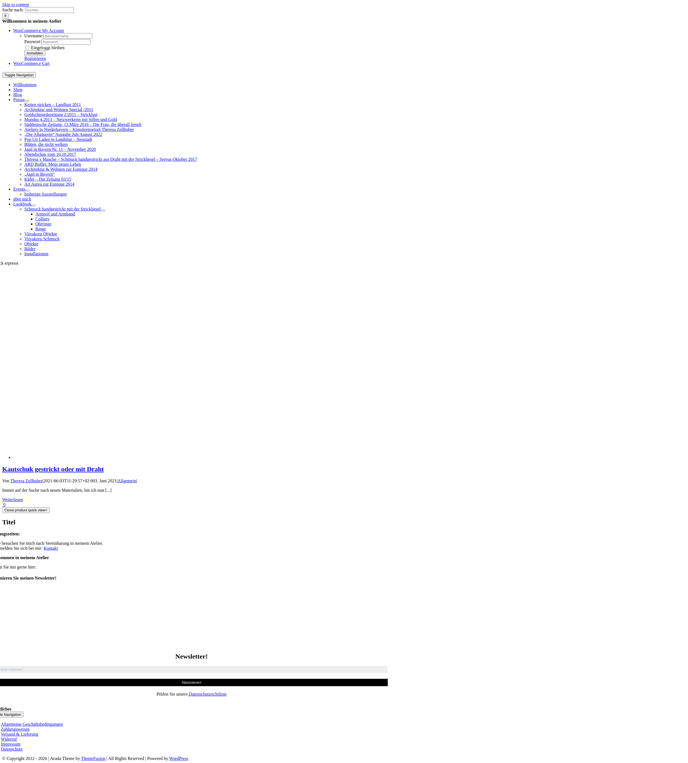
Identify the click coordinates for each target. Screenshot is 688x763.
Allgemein (126, 480)
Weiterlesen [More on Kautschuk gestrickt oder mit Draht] (12, 499)
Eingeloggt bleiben (44, 47)
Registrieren (35, 58)
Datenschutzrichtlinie (207, 694)
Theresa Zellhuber (26, 480)
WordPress (178, 758)
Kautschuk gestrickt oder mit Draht (53, 469)
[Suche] (5, 16)
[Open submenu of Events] (27, 190)
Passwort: (32, 41)
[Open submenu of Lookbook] (34, 205)
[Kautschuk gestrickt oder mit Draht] (350, 457)
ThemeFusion (93, 758)
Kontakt (51, 548)
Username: (33, 35)
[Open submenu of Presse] (27, 101)
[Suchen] (49, 10)
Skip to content (15, 4)
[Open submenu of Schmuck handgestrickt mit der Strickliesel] (103, 210)
